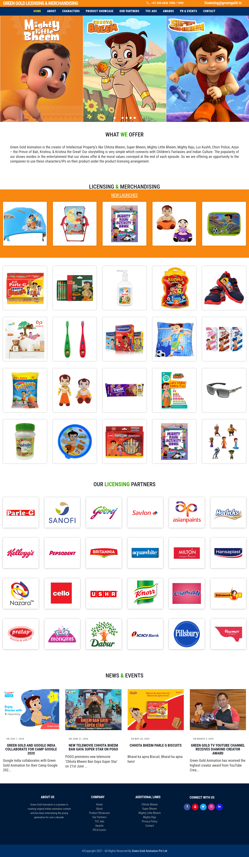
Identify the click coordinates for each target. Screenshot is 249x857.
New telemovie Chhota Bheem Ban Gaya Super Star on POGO (93, 747)
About (99, 808)
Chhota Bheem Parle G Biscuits (156, 745)
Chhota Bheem (149, 804)
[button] (114, 118)
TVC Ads (99, 821)
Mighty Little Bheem (150, 813)
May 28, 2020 (140, 739)
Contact (149, 825)
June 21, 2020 (78, 739)
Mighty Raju (149, 817)
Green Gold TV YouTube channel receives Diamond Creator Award (218, 749)
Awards (99, 825)
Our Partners (99, 817)
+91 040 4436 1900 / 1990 (167, 3)
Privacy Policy (149, 821)
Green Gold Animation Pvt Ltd (149, 851)
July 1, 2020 (15, 739)
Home (99, 804)
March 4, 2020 (203, 739)
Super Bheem (149, 808)
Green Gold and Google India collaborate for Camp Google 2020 (31, 749)
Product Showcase (99, 813)
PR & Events (99, 830)
